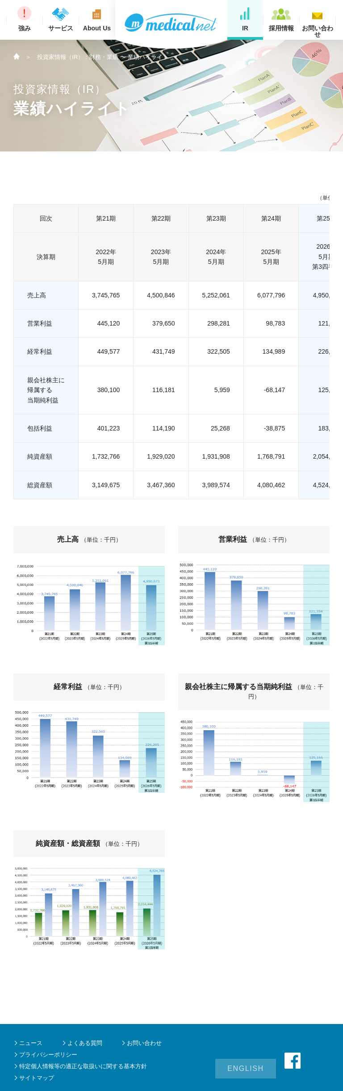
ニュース (30, 1043)
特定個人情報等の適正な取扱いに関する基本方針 (83, 1066)
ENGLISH (245, 1060)
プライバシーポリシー (48, 1054)
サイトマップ (36, 1077)
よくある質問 (84, 1043)
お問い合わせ (144, 1043)
